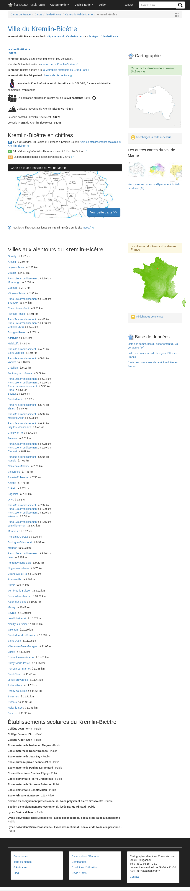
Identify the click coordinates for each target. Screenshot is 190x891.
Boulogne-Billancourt (20, 542)
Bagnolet (13, 494)
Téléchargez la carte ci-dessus (151, 137)
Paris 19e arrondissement (23, 508)
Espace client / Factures (85, 856)
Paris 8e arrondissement (22, 505)
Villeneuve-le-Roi (18, 573)
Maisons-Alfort (16, 417)
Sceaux (12, 393)
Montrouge (14, 282)
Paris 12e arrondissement (23, 323)
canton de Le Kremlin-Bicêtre (59, 64)
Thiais (11, 408)
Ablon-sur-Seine (17, 601)
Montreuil (13, 531)
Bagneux (13, 302)
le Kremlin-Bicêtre (19, 49)
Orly (10, 499)
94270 (12, 53)
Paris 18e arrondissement (23, 553)
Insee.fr (88, 227)
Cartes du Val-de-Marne (79, 14)
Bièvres (12, 713)
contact (129, 4)
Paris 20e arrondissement (23, 443)
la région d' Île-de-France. (104, 36)
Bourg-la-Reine (17, 332)
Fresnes (13, 438)
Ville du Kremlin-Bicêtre (42, 29)
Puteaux (13, 702)
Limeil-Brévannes (18, 679)
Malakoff (13, 343)
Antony (12, 482)
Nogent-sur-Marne (19, 568)
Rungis (12, 460)
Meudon (13, 547)
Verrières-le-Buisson (20, 590)
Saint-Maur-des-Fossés (21, 635)
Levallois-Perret (17, 618)
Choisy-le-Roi (16, 432)
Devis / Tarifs (79, 872)
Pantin (12, 585)
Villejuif (12, 272)
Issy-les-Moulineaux (20, 427)
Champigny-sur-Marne (21, 657)
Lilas (11, 557)
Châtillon (13, 367)
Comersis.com (22, 856)
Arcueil (12, 261)
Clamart (13, 451)
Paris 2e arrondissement (22, 423)
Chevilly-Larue (16, 326)
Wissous (13, 516)
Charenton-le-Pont (19, 308)
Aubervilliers (15, 685)
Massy (12, 607)
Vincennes (14, 471)
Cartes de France (21, 14)
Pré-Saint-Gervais (18, 536)
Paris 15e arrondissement (23, 378)
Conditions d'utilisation (84, 867)
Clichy (12, 651)
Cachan (12, 287)
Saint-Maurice (16, 352)
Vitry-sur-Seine (17, 293)
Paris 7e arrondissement (22, 404)
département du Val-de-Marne (64, 36)
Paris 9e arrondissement (22, 456)
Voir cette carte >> (103, 212)
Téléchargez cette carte (147, 316)
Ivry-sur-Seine (16, 267)
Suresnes (13, 696)
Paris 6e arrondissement (22, 349)
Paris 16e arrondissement (23, 512)
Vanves (12, 362)
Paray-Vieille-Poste (19, 663)
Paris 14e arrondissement (23, 298)
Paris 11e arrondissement (23, 382)
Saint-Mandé (15, 399)
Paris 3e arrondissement (22, 414)
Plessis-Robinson (18, 477)
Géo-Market (20, 867)
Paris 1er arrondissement (22, 386)
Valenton (13, 629)
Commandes (79, 861)
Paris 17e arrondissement (23, 521)
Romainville (15, 579)
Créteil (12, 488)
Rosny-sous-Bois (18, 690)
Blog (16, 872)
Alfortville (13, 337)
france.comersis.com (26, 5)
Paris (11, 389)
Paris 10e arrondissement (23, 447)
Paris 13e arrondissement (23, 278)
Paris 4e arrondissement (22, 358)
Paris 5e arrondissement (22, 319)
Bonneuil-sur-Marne (19, 596)
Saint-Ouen (15, 640)
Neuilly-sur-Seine (18, 624)
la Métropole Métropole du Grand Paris (66, 69)
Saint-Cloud (15, 674)
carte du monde (23, 861)
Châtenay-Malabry (19, 466)
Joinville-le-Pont (17, 525)
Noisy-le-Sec (15, 707)
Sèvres (12, 612)
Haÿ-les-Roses (17, 313)
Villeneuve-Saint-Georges (23, 646)
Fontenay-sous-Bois (20, 562)
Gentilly (12, 256)
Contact (134, 876)
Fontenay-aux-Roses (20, 373)
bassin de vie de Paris (58, 75)
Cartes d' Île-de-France (48, 14)
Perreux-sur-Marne (19, 668)
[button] (60, 4)
